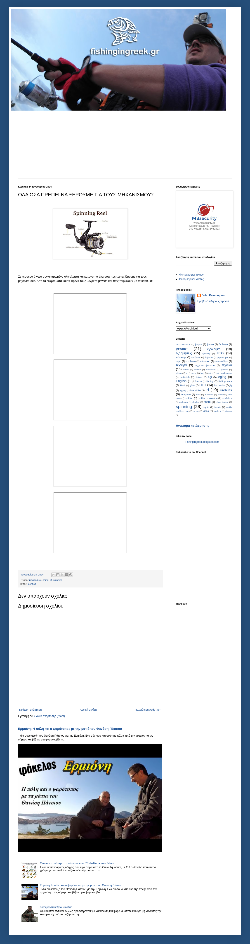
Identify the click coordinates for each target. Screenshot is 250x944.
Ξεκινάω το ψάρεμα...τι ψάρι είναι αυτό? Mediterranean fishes (77, 863)
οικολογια (191, 361)
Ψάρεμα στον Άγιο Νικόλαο (56, 907)
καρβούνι (195, 357)
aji (187, 373)
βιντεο (210, 344)
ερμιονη (206, 353)
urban (196, 411)
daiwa (199, 377)
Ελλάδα (32, 583)
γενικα (182, 348)
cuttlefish (185, 377)
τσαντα (197, 369)
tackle (218, 407)
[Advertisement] (125, 144)
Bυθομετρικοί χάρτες (191, 279)
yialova (228, 411)
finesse (198, 381)
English (181, 381)
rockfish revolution (207, 398)
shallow (195, 402)
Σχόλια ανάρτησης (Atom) (49, 716)
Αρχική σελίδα (88, 709)
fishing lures (225, 381)
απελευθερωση (183, 344)
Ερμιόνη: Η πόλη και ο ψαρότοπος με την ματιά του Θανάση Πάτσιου (70, 729)
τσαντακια (210, 369)
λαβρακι (209, 357)
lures (198, 394)
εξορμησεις (184, 353)
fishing (209, 381)
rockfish (189, 398)
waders (217, 411)
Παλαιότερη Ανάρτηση (148, 709)
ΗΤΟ (220, 353)
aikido (179, 373)
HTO (202, 385)
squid (206, 407)
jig (230, 385)
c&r (210, 373)
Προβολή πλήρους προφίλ (213, 301)
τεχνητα (181, 365)
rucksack (183, 402)
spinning (57, 580)
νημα (178, 361)
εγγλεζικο (214, 349)
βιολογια (223, 344)
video (206, 411)
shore (207, 402)
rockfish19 (227, 398)
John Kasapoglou (213, 295)
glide (192, 385)
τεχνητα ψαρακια (205, 365)
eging (45, 580)
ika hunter (219, 385)
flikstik (183, 385)
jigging (183, 390)
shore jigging (222, 402)
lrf (51, 580)
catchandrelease (224, 373)
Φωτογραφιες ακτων (191, 274)
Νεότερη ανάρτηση (30, 709)
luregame (186, 394)
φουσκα (224, 369)
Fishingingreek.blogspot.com (202, 441)
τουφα (186, 369)
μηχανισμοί (35, 580)
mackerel (209, 394)
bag (202, 373)
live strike (195, 390)
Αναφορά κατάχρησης (192, 425)
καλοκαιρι (181, 357)
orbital (221, 394)
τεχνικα (227, 365)
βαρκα (198, 344)
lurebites (226, 390)
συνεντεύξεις (221, 361)
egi (210, 377)
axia (194, 373)
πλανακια (205, 361)
